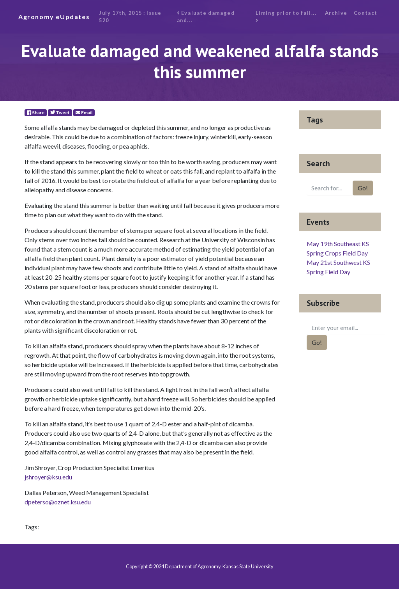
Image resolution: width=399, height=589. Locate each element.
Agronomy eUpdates (54, 16)
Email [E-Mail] (84, 112)
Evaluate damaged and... (206, 16)
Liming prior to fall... (287, 16)
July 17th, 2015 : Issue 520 (130, 16)
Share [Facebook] (35, 112)
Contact (366, 13)
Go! (363, 188)
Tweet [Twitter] (60, 112)
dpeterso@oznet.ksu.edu (58, 502)
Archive (336, 13)
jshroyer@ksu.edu (48, 477)
